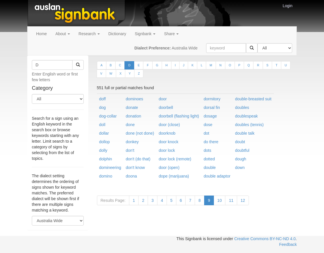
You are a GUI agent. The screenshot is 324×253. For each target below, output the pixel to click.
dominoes (134, 99)
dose (208, 124)
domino (105, 176)
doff (102, 99)
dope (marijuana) (174, 176)
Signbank (145, 33)
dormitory (212, 99)
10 (219, 200)
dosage (210, 116)
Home (41, 33)
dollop (104, 142)
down (240, 167)
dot (206, 133)
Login (287, 5)
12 (243, 200)
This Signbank (189, 238)
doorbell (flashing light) (179, 116)
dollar (104, 133)
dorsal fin (212, 107)
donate (132, 107)
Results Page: (113, 200)
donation (133, 116)
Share (171, 33)
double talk (245, 133)
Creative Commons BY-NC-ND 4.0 (265, 238)
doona (131, 176)
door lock (167, 150)
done (130, 124)
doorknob (167, 133)
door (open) (169, 167)
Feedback (288, 244)
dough (240, 159)
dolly (103, 150)
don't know (135, 167)
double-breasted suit (253, 99)
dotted (209, 159)
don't (130, 150)
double (210, 167)
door (163, 99)
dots (207, 150)
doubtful (242, 150)
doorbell (166, 107)
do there (211, 142)
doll (102, 124)
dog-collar (108, 116)
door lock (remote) (175, 159)
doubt (240, 142)
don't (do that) (138, 159)
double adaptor (217, 176)
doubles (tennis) (249, 124)
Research (89, 33)
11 (231, 200)
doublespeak (246, 116)
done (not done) (140, 133)
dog (102, 107)
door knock (168, 142)
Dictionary (117, 33)
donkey (132, 142)
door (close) (169, 124)
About (62, 33)
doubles (242, 107)
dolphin (105, 159)
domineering (110, 167)
